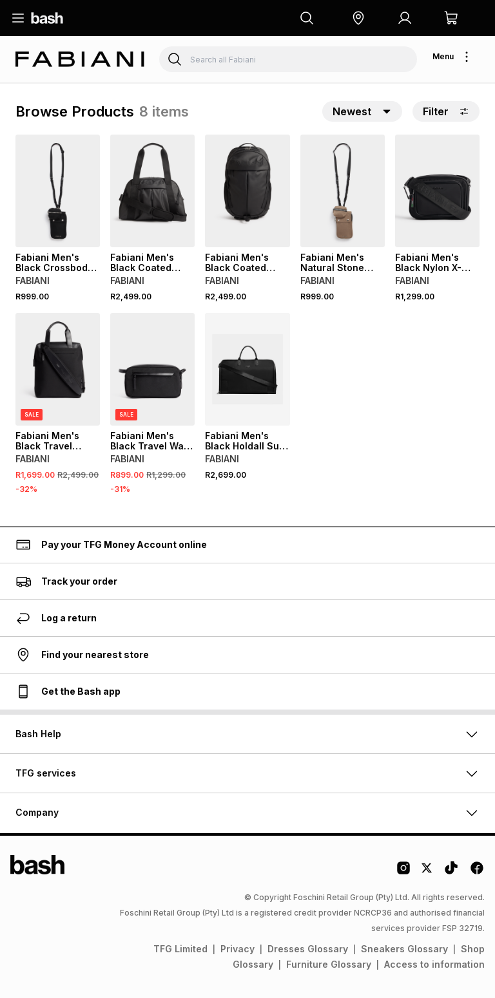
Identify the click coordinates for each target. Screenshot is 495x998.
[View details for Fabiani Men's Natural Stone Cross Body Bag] (342, 191)
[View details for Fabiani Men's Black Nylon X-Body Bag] (437, 191)
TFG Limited (180, 948)
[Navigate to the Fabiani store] (79, 60)
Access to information (434, 964)
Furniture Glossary (328, 964)
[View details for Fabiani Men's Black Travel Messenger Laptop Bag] (57, 369)
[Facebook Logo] (477, 872)
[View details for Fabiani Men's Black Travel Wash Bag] (152, 369)
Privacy (237, 948)
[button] (358, 18)
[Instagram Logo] (403, 872)
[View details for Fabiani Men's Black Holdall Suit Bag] (247, 369)
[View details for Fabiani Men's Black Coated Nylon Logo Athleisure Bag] (247, 191)
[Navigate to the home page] (47, 18)
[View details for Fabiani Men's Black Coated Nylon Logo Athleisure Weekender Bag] (152, 191)
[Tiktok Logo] (451, 872)
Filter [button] (446, 111)
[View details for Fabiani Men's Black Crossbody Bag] (57, 191)
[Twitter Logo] (427, 872)
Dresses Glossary (307, 948)
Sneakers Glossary (404, 948)
